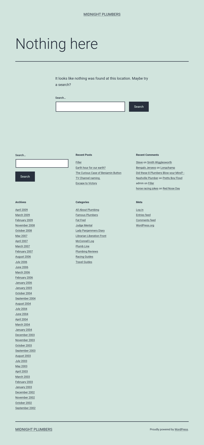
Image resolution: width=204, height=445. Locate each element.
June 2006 (21, 267)
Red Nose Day (171, 188)
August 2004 (23, 303)
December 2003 (25, 334)
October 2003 (23, 345)
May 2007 (21, 235)
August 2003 (23, 355)
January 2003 (23, 387)
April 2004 (21, 319)
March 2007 (22, 246)
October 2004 (23, 293)
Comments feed (146, 220)
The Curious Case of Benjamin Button (98, 172)
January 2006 (23, 282)
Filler (79, 162)
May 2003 (21, 366)
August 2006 (23, 256)
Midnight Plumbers (102, 14)
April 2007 (21, 241)
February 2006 (24, 277)
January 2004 (23, 329)
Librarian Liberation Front (91, 235)
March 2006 (22, 272)
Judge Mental (84, 225)
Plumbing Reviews (87, 251)
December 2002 (25, 392)
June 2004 (21, 314)
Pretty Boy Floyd (172, 178)
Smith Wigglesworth (159, 162)
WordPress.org (145, 225)
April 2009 (21, 209)
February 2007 (24, 251)
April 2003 (21, 371)
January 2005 (23, 287)
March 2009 (22, 215)
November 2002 (25, 397)
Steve (139, 162)
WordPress (181, 429)
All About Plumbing (87, 209)
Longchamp (168, 167)
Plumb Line (82, 246)
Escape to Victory (86, 183)
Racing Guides (84, 256)
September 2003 (25, 350)
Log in (140, 209)
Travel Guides (84, 262)
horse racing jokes (147, 188)
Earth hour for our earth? (91, 167)
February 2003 (24, 381)
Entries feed (143, 215)
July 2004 (21, 308)
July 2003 (21, 361)
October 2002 (23, 402)
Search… (60, 97)
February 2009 (24, 220)
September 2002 (25, 408)
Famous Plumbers (87, 215)
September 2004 (25, 298)
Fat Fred (81, 220)
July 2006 (21, 262)
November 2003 (25, 340)
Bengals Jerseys (146, 167)
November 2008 (25, 225)
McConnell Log (85, 241)
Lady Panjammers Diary (90, 230)
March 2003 (22, 376)
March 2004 (22, 324)
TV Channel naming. (88, 178)
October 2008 (23, 230)
